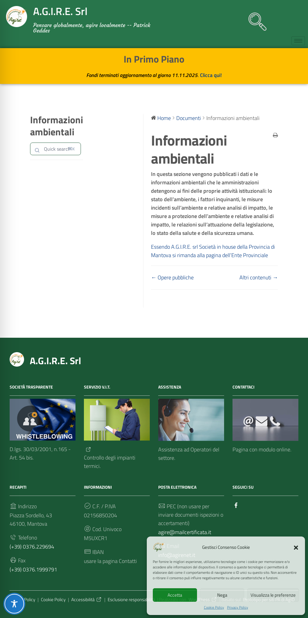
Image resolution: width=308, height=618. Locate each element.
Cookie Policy (214, 607)
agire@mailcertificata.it (184, 532)
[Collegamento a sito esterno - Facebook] (236, 505)
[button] (296, 547)
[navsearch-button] (254, 19)
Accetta (175, 595)
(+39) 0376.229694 (32, 547)
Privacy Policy (237, 607)
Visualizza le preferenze (273, 595)
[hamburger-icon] (298, 40)
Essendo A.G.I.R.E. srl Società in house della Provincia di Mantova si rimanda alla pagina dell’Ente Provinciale (214, 251)
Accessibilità (86, 599)
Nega (222, 595)
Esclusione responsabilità (131, 599)
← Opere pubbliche (172, 277)
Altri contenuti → (258, 277)
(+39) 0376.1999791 (33, 569)
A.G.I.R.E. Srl (55, 360)
